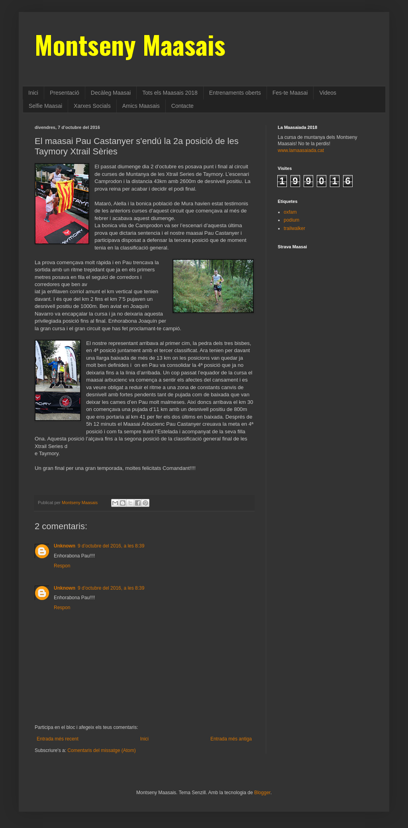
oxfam (290, 212)
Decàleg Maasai (111, 93)
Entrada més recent (57, 739)
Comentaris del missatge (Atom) (101, 750)
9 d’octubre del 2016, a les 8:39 (111, 546)
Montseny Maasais (130, 44)
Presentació (64, 93)
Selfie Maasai (45, 106)
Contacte (182, 106)
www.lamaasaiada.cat (301, 150)
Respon (62, 566)
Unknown (64, 546)
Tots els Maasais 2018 (170, 93)
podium (291, 220)
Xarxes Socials (92, 106)
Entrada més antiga (231, 739)
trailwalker (294, 228)
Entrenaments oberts (235, 93)
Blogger (262, 792)
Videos (327, 93)
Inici (33, 93)
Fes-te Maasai (290, 93)
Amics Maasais (141, 106)
